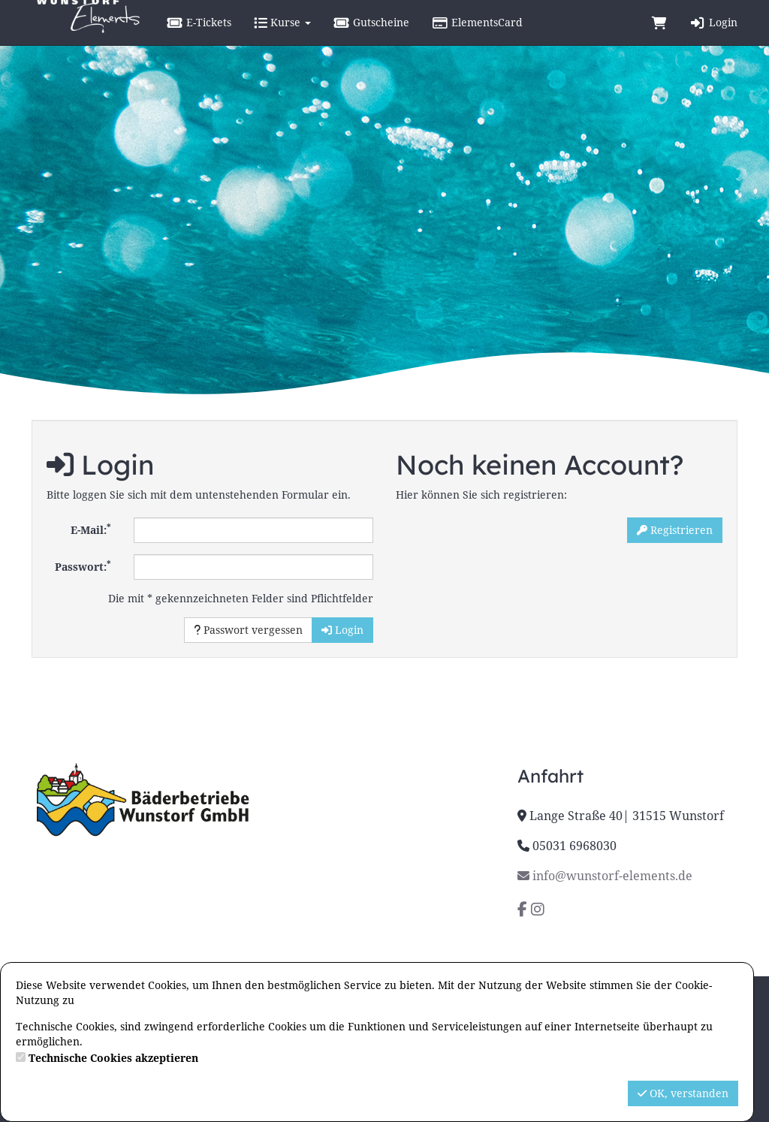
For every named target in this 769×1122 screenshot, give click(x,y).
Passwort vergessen (248, 630)
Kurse (319, 37)
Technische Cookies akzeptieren (113, 1058)
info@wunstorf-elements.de (604, 875)
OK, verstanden (683, 1093)
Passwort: (83, 565)
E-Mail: (91, 528)
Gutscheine (409, 37)
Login (713, 37)
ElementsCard (514, 37)
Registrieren (675, 530)
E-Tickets (236, 37)
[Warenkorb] (659, 37)
